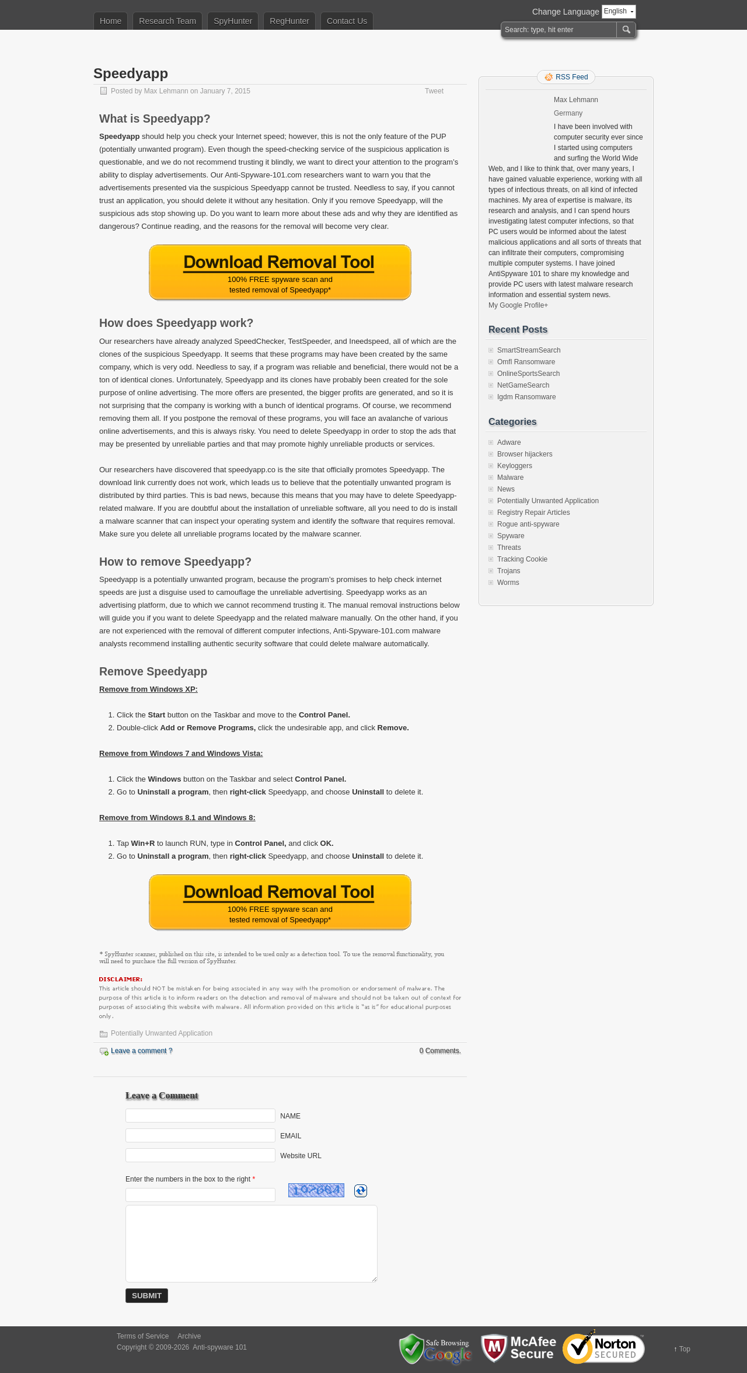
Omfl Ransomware (526, 362)
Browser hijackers (525, 454)
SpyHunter (233, 21)
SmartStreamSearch (529, 350)
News (506, 489)
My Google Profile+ (518, 305)
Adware (509, 442)
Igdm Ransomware (526, 397)
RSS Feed (572, 77)
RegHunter (289, 21)
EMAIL (290, 1136)
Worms (508, 583)
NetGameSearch (523, 385)
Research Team (167, 21)
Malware (510, 477)
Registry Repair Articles (533, 512)
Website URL (300, 1156)
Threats (509, 547)
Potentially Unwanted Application (161, 1033)
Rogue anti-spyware (528, 524)
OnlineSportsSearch (528, 374)
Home (110, 21)
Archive (189, 1336)
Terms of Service (143, 1336)
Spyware (511, 536)
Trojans (509, 571)
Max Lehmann (166, 91)
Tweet (434, 91)
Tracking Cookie (522, 559)
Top (684, 1349)
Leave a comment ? (141, 1051)
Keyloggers (514, 466)
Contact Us (347, 21)
